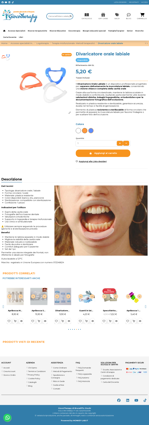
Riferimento (82, 65)
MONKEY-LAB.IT (80, 420)
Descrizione (11, 179)
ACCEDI (144, 2)
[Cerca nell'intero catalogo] (70, 16)
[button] (3, 307)
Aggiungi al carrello (103, 153)
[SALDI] (103, 16)
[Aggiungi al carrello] (15, 321)
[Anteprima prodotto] (21, 321)
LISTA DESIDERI (120, 2)
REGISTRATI (134, 2)
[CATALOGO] (87, 16)
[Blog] (128, 16)
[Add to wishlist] (91, 161)
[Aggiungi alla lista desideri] (9, 321)
